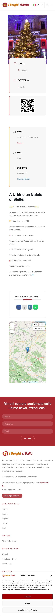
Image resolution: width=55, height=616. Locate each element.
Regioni (5, 518)
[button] (51, 575)
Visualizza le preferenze (27, 610)
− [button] (12, 327)
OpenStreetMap (33, 382)
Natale (21, 87)
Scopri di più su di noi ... (12, 496)
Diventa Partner (9, 541)
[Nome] (27, 416)
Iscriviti (27, 438)
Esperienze (7, 563)
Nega (27, 603)
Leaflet (24, 382)
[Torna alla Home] (15, 5)
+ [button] (12, 324)
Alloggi (5, 554)
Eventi (4, 523)
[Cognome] (27, 424)
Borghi (5, 514)
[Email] (27, 431)
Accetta (27, 597)
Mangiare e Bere (9, 559)
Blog (4, 528)
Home (4, 509)
